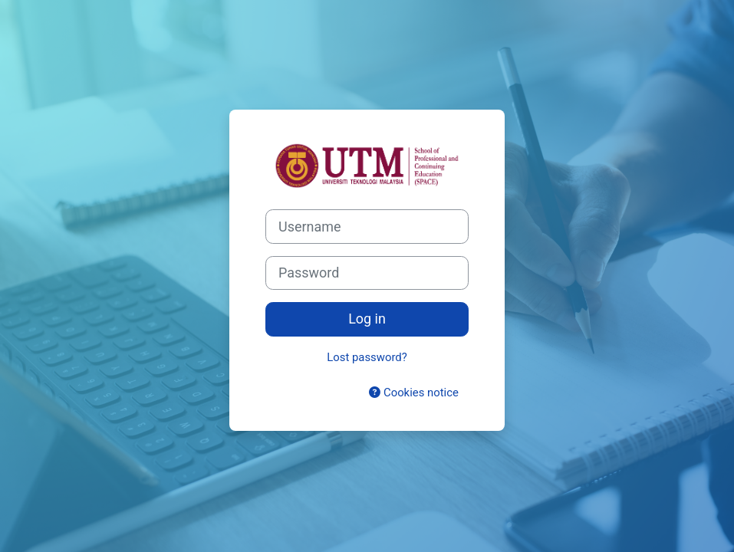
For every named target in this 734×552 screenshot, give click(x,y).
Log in (367, 318)
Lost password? (367, 357)
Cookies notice (414, 392)
